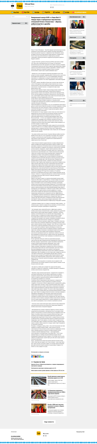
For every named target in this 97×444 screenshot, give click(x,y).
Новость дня (73, 37)
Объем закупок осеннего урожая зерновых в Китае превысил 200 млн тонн (47, 370)
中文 (12, 3)
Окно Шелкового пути (75, 17)
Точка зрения (73, 58)
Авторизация (14, 431)
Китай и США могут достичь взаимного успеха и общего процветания (56, 406)
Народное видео (16, 23)
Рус (12, 5)
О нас (71, 100)
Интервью (72, 78)
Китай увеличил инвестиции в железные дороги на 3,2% (43, 368)
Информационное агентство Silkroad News (77, 104)
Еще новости (49, 422)
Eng (12, 7)
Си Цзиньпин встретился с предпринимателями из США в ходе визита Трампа (56, 392)
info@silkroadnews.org (58, 5)
